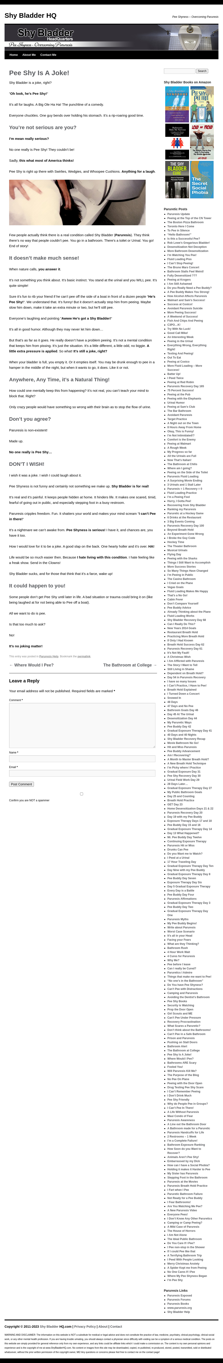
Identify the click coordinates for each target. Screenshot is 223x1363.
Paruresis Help (48, 656)
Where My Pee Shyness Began (187, 1276)
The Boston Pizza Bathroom (185, 222)
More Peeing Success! (181, 312)
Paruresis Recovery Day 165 (185, 386)
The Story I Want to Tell (182, 665)
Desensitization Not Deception (187, 247)
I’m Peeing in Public (180, 574)
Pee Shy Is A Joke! (179, 1054)
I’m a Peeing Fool (178, 497)
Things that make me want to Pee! (189, 976)
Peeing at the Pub (178, 394)
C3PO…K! (173, 324)
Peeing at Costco (178, 361)
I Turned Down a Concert (183, 693)
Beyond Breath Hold (180, 529)
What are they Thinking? (183, 943)
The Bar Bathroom (179, 410)
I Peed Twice (175, 378)
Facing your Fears (179, 939)
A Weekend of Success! (182, 316)
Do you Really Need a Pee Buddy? (189, 288)
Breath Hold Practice (180, 800)
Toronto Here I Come (180, 226)
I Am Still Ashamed (179, 283)
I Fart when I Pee (178, 1189)
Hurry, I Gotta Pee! (179, 501)
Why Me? (173, 960)
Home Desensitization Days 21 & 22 (190, 808)
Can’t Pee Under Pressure (184, 1017)
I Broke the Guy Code (181, 538)
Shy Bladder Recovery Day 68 (186, 620)
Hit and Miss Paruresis (182, 747)
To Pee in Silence (178, 230)
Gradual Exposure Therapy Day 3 (188, 902)
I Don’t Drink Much (179, 1095)
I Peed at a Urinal (178, 857)
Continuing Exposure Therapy (186, 841)
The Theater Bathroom (182, 546)
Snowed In (174, 697)
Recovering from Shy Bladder (186, 505)
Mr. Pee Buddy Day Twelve (184, 837)
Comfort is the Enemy (181, 439)
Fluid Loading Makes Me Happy (187, 591)
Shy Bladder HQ (30, 15)
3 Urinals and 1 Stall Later (184, 484)
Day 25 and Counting (181, 796)
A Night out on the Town (183, 423)
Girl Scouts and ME (180, 1013)
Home (14, 54)
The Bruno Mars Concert (183, 267)
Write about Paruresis (181, 927)
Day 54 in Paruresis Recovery (186, 677)
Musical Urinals (177, 550)
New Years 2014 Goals (181, 628)
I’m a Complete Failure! (182, 1140)
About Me (29, 54)
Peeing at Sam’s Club (181, 406)
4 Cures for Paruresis (181, 956)
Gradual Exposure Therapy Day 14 (189, 829)
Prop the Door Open (180, 1009)
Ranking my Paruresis (181, 509)
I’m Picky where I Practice (184, 767)
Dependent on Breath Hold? (185, 673)
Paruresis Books (178, 1303)
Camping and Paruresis (182, 993)
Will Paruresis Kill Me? (182, 1071)
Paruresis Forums (179, 1299)
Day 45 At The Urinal (180, 714)
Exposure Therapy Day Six (184, 882)
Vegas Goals (175, 587)
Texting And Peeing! (180, 353)
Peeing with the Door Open (184, 1083)
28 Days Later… (177, 784)
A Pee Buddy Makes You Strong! (188, 292)
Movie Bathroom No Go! (183, 743)
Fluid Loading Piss (179, 259)
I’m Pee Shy (175, 1280)
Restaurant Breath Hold (182, 632)
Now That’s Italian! (179, 460)
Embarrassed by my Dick (183, 1161)
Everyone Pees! (177, 1214)
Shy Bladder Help (178, 1312)
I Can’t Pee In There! (180, 1107)
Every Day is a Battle (180, 890)
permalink (84, 656)
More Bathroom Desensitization (187, 251)
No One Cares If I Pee (181, 1271)
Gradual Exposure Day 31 (183, 771)
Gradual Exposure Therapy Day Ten (190, 866)
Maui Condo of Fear (180, 1116)
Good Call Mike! (177, 333)
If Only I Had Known (180, 640)
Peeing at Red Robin (180, 382)
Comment (16, 700)
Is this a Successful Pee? (183, 238)
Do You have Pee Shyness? (185, 984)
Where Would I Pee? (31, 665)
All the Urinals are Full (181, 456)
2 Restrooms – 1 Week (181, 1136)
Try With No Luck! (179, 329)
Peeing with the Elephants (184, 398)
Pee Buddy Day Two (180, 907)
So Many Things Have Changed (187, 570)
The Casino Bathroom (181, 579)
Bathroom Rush (177, 948)
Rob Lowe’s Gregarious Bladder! (188, 242)
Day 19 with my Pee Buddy (184, 816)
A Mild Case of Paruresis (183, 1226)
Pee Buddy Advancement (183, 751)
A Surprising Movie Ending (184, 480)
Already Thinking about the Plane (189, 611)
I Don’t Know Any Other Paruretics (189, 1218)
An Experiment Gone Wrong (185, 533)
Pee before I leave (178, 964)
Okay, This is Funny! (180, 431)
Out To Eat (174, 357)
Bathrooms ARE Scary (182, 1062)
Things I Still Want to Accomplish (188, 562)
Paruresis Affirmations (182, 898)
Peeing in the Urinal (180, 341)
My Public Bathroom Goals (184, 792)
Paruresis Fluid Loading (183, 476)
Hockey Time (175, 542)
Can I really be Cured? (181, 968)
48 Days (172, 702)
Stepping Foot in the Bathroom (187, 1177)
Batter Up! (174, 374)
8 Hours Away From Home (184, 427)
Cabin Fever (175, 599)
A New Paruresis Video (182, 1210)
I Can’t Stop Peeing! (180, 263)
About (102, 1326)
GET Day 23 (175, 804)
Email (13, 767)
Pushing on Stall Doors (182, 1042)
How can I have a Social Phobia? (188, 1165)
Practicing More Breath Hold (185, 636)
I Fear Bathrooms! (179, 1202)
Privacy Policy (85, 1326)
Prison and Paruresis (181, 1038)
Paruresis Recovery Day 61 (185, 648)
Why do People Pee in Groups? (187, 1103)
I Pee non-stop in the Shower (186, 1247)
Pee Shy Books (177, 1001)
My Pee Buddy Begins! (182, 923)
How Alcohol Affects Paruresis (187, 296)
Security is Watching (180, 1005)
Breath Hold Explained (182, 689)
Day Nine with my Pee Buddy (186, 870)
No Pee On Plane (178, 1079)
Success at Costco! (180, 304)
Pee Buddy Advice (179, 607)
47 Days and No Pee (180, 706)
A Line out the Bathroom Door (186, 1124)
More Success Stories (181, 566)
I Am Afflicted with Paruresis (185, 661)
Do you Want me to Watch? (185, 853)
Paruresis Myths (178, 919)
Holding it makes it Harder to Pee (188, 1169)
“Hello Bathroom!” (179, 234)
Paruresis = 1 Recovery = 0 (184, 488)
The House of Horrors (181, 1230)
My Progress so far (179, 451)
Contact (116, 1326)
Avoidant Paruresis (179, 415)
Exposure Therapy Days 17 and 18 (189, 820)
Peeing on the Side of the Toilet (187, 472)
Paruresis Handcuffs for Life (185, 1132)
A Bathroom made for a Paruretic (188, 1128)
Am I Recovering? (179, 755)
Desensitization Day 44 (182, 718)
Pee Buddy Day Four (180, 894)
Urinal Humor (176, 402)
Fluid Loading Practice (182, 492)
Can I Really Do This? (181, 624)
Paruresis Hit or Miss (181, 845)
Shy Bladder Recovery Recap (186, 738)
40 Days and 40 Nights (181, 734)
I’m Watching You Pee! (182, 255)
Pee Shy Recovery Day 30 (184, 775)
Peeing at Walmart (179, 443)
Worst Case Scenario (181, 931)
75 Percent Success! (180, 390)
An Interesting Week (180, 337)
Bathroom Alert (177, 1046)
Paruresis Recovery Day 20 (185, 812)
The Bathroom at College (130, 665)
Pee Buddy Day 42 (179, 726)
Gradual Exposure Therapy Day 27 (189, 788)
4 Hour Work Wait (178, 952)
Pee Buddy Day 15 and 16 (183, 825)
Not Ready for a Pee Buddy (185, 1198)
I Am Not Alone (177, 1235)
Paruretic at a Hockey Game (185, 513)
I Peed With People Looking (185, 1259)
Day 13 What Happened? (183, 833)
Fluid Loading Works (180, 615)
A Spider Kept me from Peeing (187, 1267)
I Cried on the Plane (180, 583)
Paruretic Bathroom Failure (185, 1194)
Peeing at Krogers (179, 279)
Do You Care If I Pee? (181, 1243)
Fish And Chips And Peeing (185, 320)
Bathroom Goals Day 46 (182, 710)
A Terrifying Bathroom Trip (184, 1255)
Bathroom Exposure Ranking (186, 1144)
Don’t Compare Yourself (182, 603)
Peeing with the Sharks (182, 558)
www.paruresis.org (179, 1307)
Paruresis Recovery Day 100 (185, 525)
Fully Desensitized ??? (182, 275)
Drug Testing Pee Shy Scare (185, 1087)
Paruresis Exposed (179, 1295)
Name (13, 752)
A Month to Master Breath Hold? (188, 759)
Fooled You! (175, 1066)
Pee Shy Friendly (178, 1099)
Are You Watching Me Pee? (185, 1206)
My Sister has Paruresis (182, 1173)
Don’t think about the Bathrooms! (189, 1030)
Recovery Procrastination (183, 1021)
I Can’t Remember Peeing (183, 1091)
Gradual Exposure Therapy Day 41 (189, 730)
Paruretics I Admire (180, 972)
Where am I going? (179, 468)
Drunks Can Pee (177, 849)
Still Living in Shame (180, 669)
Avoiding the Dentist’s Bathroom (188, 997)
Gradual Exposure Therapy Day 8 (188, 874)
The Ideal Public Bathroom (184, 1239)
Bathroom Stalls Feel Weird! (185, 271)
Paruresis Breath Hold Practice (187, 1185)
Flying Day (174, 554)
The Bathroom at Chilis (182, 464)
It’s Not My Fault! (178, 652)
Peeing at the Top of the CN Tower (189, 218)
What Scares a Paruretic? (183, 1025)
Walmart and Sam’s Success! (186, 300)
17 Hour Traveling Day (181, 861)
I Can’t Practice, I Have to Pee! (187, 685)
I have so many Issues (181, 681)
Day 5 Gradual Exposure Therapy (188, 886)
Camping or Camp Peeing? (184, 1222)
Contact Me (48, 54)
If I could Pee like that (181, 1251)
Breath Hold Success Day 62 (185, 644)
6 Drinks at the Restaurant (184, 517)
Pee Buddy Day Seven (181, 878)
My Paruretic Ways (179, 722)
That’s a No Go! (177, 595)
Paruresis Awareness (181, 1120)
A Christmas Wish (179, 656)
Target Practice (177, 419)
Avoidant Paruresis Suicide (185, 308)
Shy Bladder (49, 1326)
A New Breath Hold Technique (186, 763)
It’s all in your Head (180, 935)
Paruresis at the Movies (182, 1181)
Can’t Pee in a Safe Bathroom (186, 1034)
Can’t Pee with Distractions (185, 989)
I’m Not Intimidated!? (181, 435)
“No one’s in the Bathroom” (185, 980)
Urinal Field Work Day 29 (183, 779)
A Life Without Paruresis (183, 1112)
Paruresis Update (178, 214)
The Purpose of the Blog (183, 1075)
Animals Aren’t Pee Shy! (183, 1157)
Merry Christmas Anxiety (183, 1263)
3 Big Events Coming (181, 521)
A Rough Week (177, 447)
